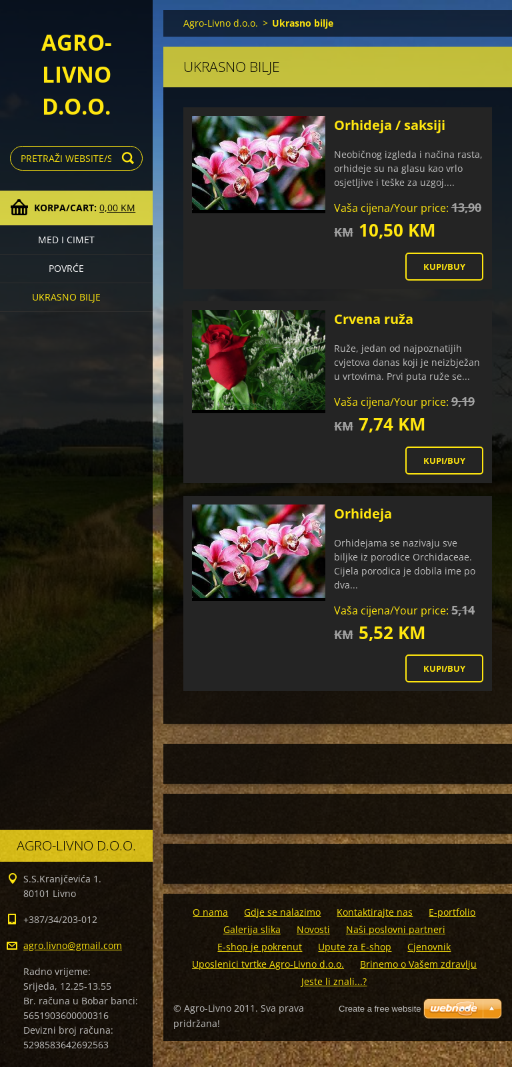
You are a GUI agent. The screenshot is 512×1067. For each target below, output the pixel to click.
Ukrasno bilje (66, 297)
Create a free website (380, 1009)
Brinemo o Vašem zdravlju (418, 964)
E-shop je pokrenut (259, 946)
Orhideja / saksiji (389, 125)
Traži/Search (130, 158)
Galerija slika (252, 929)
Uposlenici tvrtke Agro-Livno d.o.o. (268, 964)
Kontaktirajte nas (375, 912)
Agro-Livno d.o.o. (220, 23)
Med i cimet (66, 239)
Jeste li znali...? (334, 981)
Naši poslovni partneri (395, 929)
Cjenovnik (429, 946)
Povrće (66, 268)
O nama (210, 912)
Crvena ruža (373, 319)
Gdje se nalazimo (282, 912)
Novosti (313, 929)
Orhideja (363, 514)
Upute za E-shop (354, 946)
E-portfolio (452, 912)
